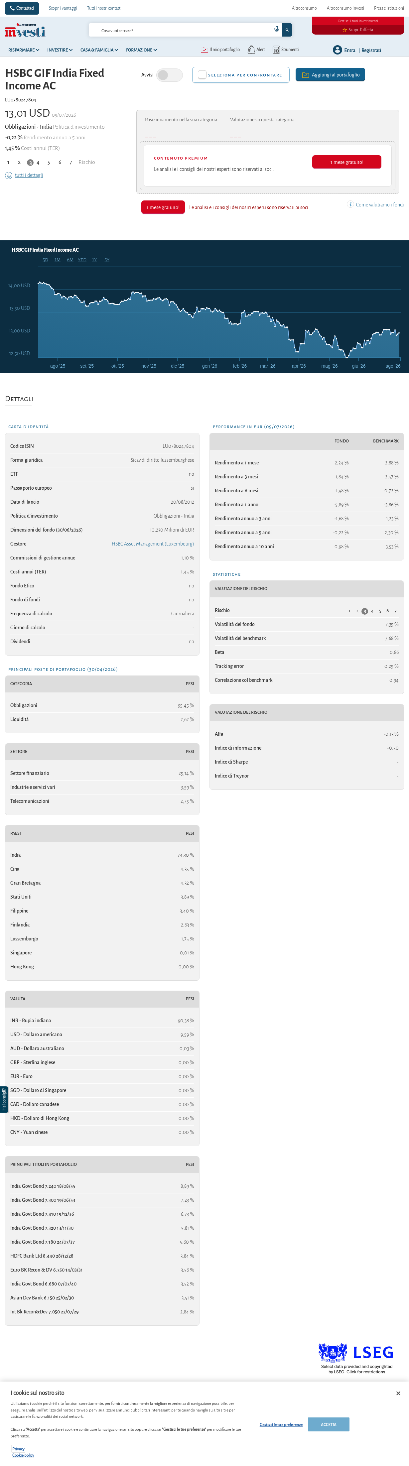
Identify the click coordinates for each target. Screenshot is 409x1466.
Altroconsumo (304, 8)
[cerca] (178, 30)
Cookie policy (23, 1455)
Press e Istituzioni (389, 8)
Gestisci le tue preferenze (281, 1424)
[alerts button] (255, 50)
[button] (4, 1099)
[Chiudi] (398, 1393)
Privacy (18, 1448)
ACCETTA (329, 1424)
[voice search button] (274, 30)
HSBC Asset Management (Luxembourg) (153, 544)
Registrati (371, 50)
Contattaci (25, 8)
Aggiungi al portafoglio (330, 74)
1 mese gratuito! (347, 162)
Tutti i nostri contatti (104, 8)
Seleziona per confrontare (245, 74)
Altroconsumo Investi (345, 8)
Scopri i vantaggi (63, 8)
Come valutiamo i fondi (375, 204)
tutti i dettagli (24, 175)
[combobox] (190, 30)
